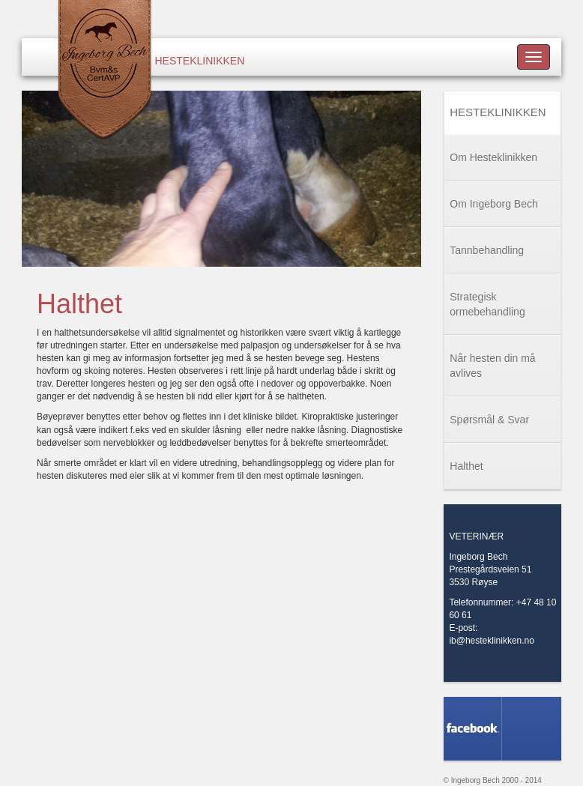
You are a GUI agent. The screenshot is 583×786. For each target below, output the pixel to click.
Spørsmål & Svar (489, 420)
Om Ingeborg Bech (494, 204)
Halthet (466, 466)
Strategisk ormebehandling (487, 304)
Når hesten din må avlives (492, 365)
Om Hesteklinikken (493, 157)
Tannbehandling (487, 250)
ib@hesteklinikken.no (491, 640)
